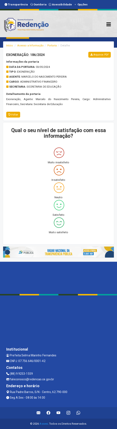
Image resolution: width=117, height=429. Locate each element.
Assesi (43, 423)
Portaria (52, 45)
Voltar (13, 114)
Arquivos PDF (99, 54)
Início (9, 45)
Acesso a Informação (30, 45)
